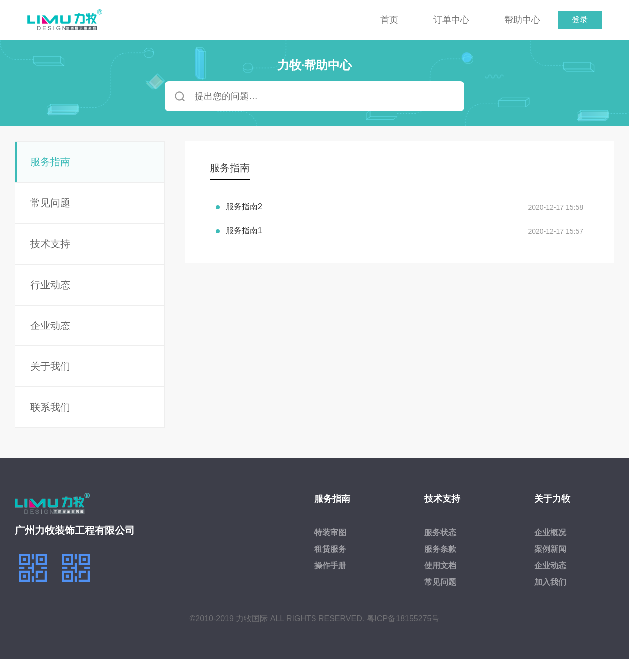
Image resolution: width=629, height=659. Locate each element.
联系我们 (50, 407)
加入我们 (550, 582)
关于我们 (50, 366)
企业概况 (550, 532)
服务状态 (440, 532)
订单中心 (451, 20)
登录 (580, 19)
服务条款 (440, 549)
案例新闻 (550, 549)
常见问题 (50, 202)
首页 (389, 20)
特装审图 (330, 532)
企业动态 (50, 325)
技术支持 (50, 243)
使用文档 (440, 565)
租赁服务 (330, 549)
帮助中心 (522, 20)
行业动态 (50, 284)
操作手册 (330, 565)
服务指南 (50, 161)
